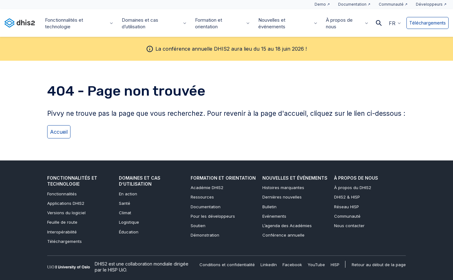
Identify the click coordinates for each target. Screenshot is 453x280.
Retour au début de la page (379, 264)
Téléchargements (427, 22)
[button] (395, 23)
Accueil (59, 132)
